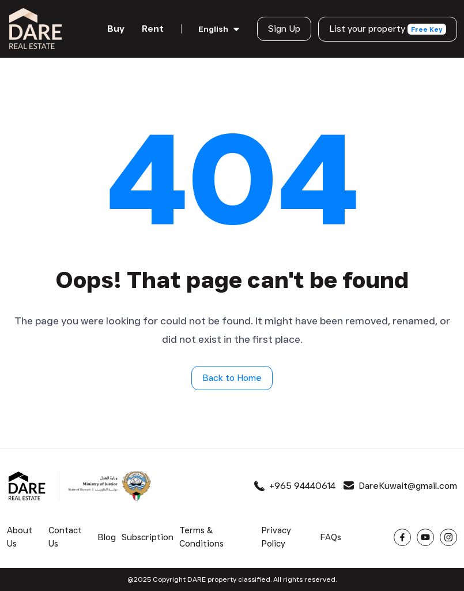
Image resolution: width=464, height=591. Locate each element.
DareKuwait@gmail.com (400, 485)
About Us (19, 537)
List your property (387, 29)
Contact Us (65, 537)
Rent (153, 28)
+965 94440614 (294, 485)
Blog (106, 537)
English (213, 29)
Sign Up (284, 28)
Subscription (147, 537)
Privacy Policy (276, 537)
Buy (116, 28)
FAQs (330, 537)
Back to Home (232, 377)
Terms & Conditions (201, 537)
